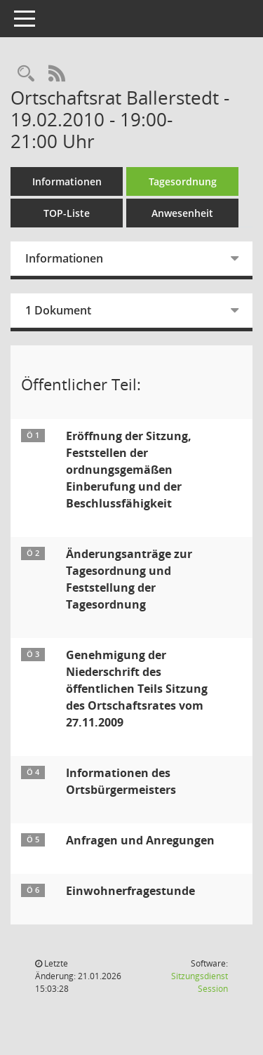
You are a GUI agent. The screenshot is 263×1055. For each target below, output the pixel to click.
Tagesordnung (183, 181)
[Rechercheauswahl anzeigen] (26, 74)
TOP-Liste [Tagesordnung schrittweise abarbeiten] (66, 213)
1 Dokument (58, 310)
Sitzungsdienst (199, 982)
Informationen (67, 181)
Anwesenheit (182, 213)
